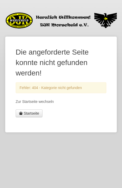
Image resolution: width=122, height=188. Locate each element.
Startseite (29, 113)
